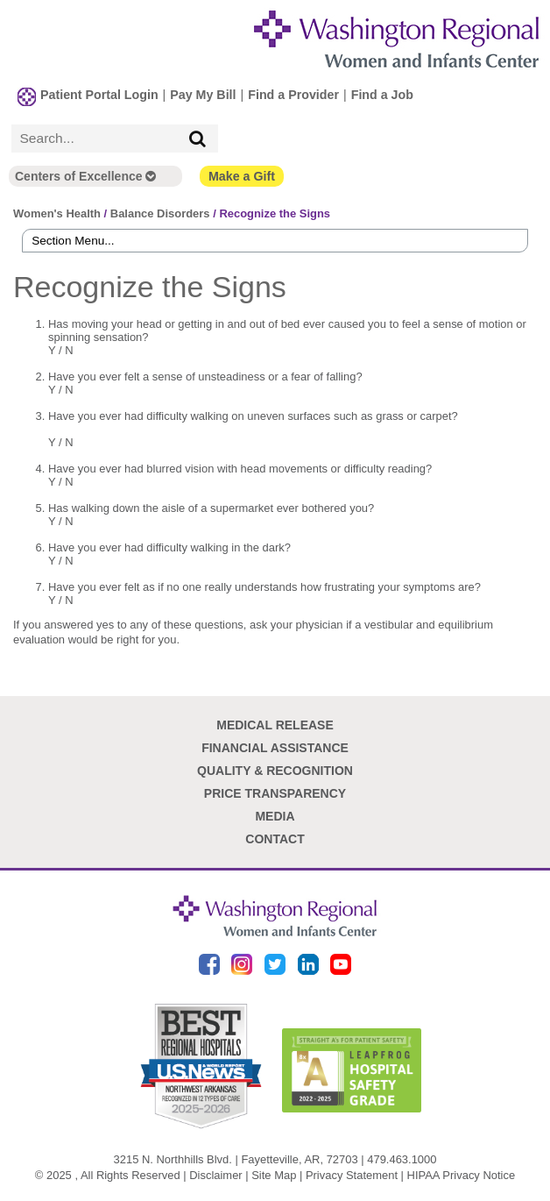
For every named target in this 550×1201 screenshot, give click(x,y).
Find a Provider (293, 95)
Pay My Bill (203, 95)
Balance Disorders (160, 213)
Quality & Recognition (275, 771)
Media (274, 816)
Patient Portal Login (99, 95)
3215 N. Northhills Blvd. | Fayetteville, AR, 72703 (236, 1159)
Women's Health (57, 213)
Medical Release (275, 725)
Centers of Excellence (85, 176)
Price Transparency (275, 793)
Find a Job (382, 95)
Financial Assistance (275, 748)
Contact (274, 839)
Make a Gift (241, 176)
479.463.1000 (401, 1159)
